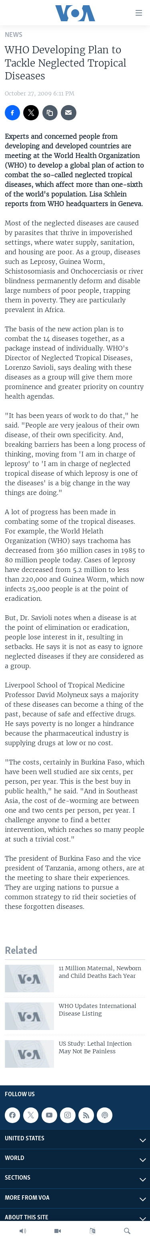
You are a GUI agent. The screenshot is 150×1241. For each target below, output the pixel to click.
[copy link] (50, 112)
